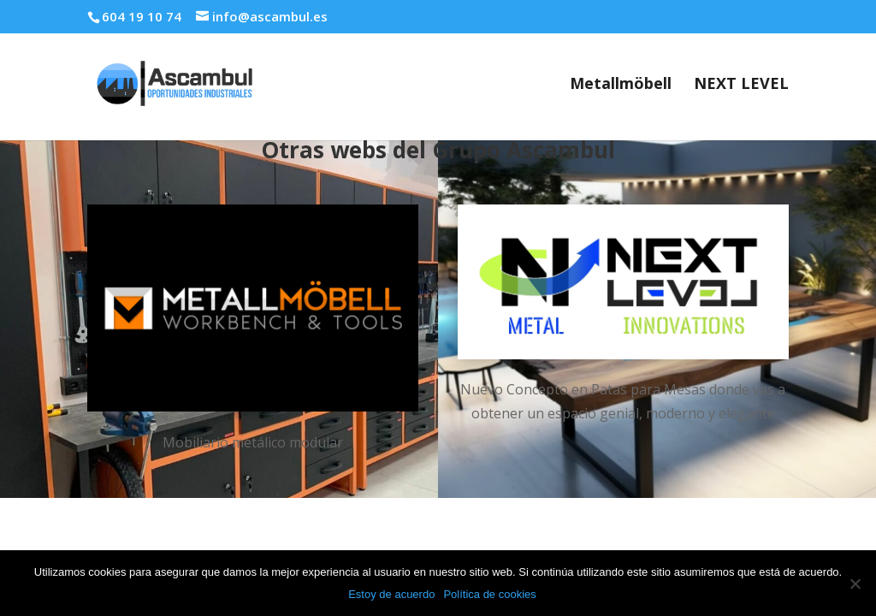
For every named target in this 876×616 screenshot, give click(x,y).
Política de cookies (489, 594)
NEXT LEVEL (741, 85)
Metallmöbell (621, 85)
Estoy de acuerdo (391, 594)
